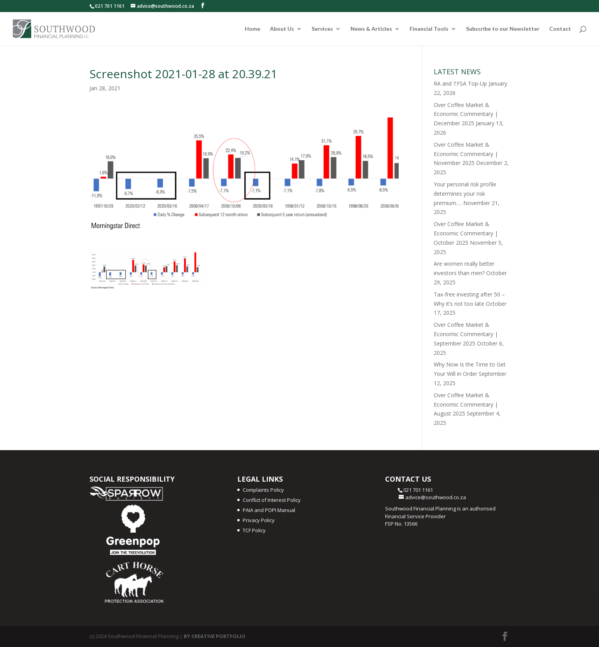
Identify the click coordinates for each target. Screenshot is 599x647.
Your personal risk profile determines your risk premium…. (465, 194)
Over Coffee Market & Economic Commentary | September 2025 (466, 334)
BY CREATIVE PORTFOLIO (214, 636)
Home (252, 29)
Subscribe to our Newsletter (502, 29)
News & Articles (371, 29)
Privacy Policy (259, 520)
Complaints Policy (263, 489)
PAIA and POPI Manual (269, 510)
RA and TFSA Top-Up (460, 83)
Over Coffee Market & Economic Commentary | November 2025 (466, 154)
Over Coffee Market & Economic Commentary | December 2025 (466, 114)
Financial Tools (429, 29)
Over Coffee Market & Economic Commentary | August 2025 (466, 404)
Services (322, 29)
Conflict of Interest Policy (272, 499)
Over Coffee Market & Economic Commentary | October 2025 (466, 233)
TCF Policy (254, 530)
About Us (282, 29)
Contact (560, 29)
